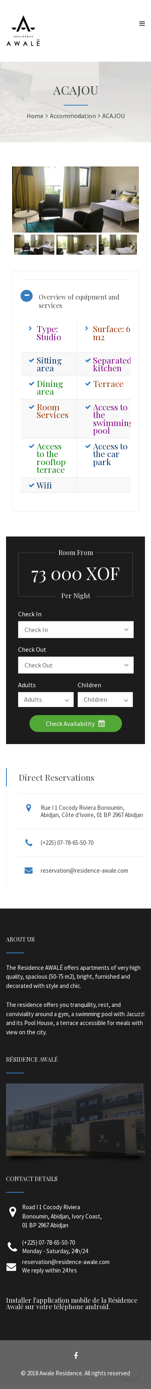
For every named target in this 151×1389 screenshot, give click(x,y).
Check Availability (75, 723)
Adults (27, 685)
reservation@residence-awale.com (84, 870)
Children (89, 685)
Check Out (32, 649)
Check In (29, 614)
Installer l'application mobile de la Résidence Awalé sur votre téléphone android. (71, 1303)
